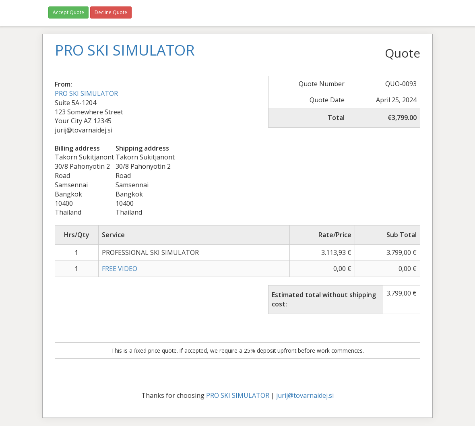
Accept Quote (68, 12)
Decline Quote (111, 12)
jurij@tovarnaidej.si (305, 395)
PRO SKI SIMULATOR (86, 93)
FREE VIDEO (119, 268)
